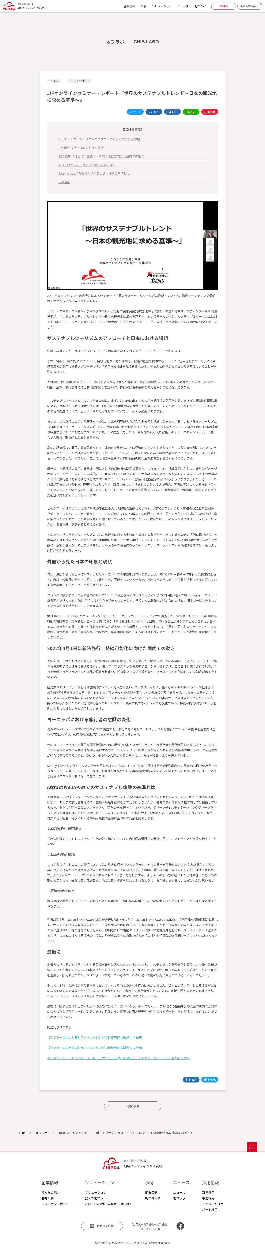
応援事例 (151, 1192)
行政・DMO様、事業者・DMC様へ (109, 1203)
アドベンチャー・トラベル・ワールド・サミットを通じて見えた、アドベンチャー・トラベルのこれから (118, 1058)
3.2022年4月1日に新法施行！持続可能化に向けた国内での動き (101, 156)
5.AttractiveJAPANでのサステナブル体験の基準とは (94, 173)
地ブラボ (200, 6)
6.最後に (64, 182)
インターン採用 (213, 1203)
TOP (22, 1133)
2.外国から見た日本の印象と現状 (81, 147)
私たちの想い (50, 1192)
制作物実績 (153, 1198)
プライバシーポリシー (56, 1203)
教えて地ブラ (94, 1198)
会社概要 (47, 1198)
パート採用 (210, 1209)
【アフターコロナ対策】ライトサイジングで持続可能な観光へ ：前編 (94, 1037)
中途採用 (208, 1198)
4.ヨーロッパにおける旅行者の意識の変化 (87, 164)
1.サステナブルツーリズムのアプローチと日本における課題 (99, 139)
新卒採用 (208, 1192)
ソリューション (96, 1192)
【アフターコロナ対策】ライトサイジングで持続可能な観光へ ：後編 (94, 1047)
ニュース (183, 6)
